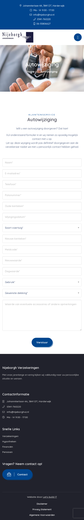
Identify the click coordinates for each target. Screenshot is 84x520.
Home (31, 71)
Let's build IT (50, 496)
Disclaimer (42, 503)
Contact (17, 474)
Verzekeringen (10, 436)
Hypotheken (9, 441)
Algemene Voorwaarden (42, 515)
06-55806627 (42, 23)
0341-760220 (42, 19)
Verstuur (42, 342)
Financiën (7, 446)
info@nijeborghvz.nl (42, 14)
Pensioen (7, 452)
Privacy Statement (42, 509)
